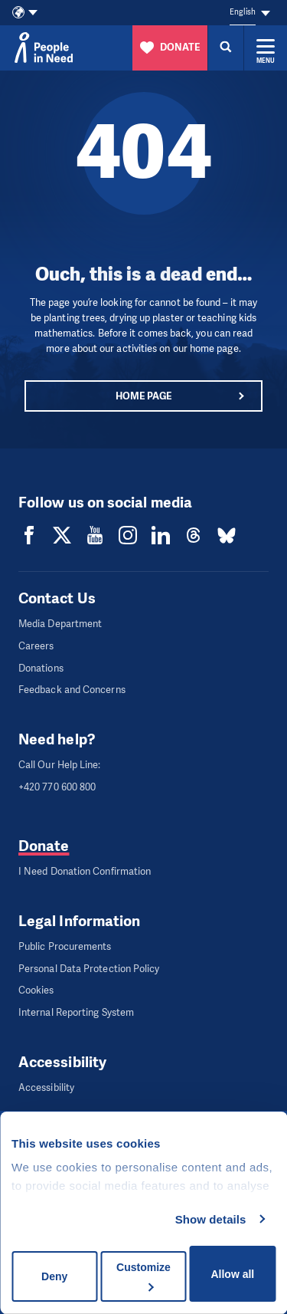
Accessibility (46, 1087)
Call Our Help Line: (59, 764)
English (243, 12)
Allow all (232, 1274)
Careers (36, 645)
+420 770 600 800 (57, 786)
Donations (41, 668)
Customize (143, 1276)
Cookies (36, 990)
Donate (43, 846)
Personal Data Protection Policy (88, 968)
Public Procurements (65, 946)
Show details (210, 1219)
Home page (144, 395)
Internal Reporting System (76, 1012)
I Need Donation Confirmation (84, 871)
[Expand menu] (265, 48)
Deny (54, 1276)
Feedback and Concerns (72, 689)
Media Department (60, 623)
